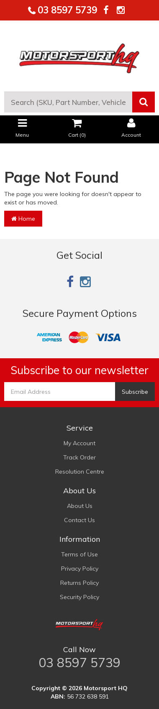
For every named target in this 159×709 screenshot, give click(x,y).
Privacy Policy (79, 568)
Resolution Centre (79, 471)
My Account (79, 443)
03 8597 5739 (66, 10)
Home (23, 218)
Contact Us (79, 520)
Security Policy (79, 597)
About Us (79, 506)
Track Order (79, 457)
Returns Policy (79, 583)
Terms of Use (79, 554)
